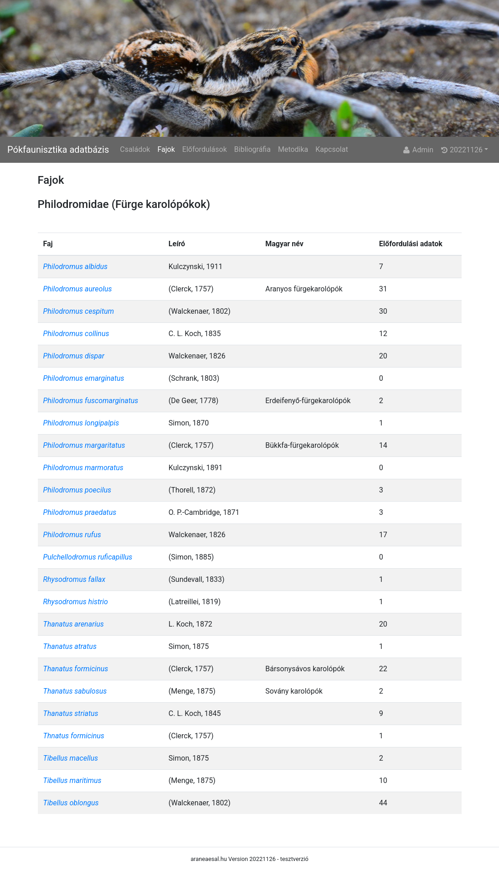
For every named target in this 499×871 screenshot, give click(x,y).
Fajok (166, 149)
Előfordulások (204, 149)
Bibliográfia (252, 149)
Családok (135, 149)
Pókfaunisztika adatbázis (58, 149)
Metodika (293, 149)
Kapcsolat (331, 149)
